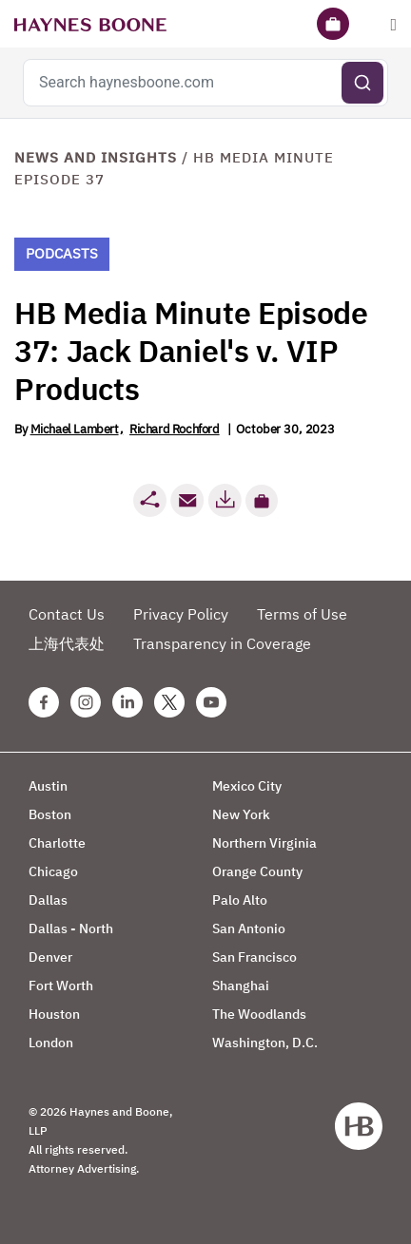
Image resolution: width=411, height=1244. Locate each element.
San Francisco (254, 957)
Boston (50, 814)
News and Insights (95, 157)
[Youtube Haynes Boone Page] (211, 702)
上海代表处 (67, 643)
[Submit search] (362, 83)
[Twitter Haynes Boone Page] (169, 702)
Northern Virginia (264, 843)
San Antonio (248, 928)
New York (241, 814)
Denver (50, 957)
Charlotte (57, 843)
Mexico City (247, 785)
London (51, 1042)
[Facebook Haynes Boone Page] (44, 702)
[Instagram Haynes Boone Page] (85, 702)
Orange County (257, 871)
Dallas (48, 900)
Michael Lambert (74, 429)
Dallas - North (71, 928)
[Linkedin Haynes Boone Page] (127, 702)
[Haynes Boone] (90, 23)
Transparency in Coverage (222, 643)
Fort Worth (61, 985)
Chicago (53, 871)
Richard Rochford (174, 429)
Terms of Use (302, 613)
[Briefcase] (333, 24)
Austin (48, 785)
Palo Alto (239, 900)
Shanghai (240, 985)
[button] (261, 501)
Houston (54, 1014)
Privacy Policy (180, 613)
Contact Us (67, 613)
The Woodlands (259, 1014)
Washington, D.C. (265, 1042)
